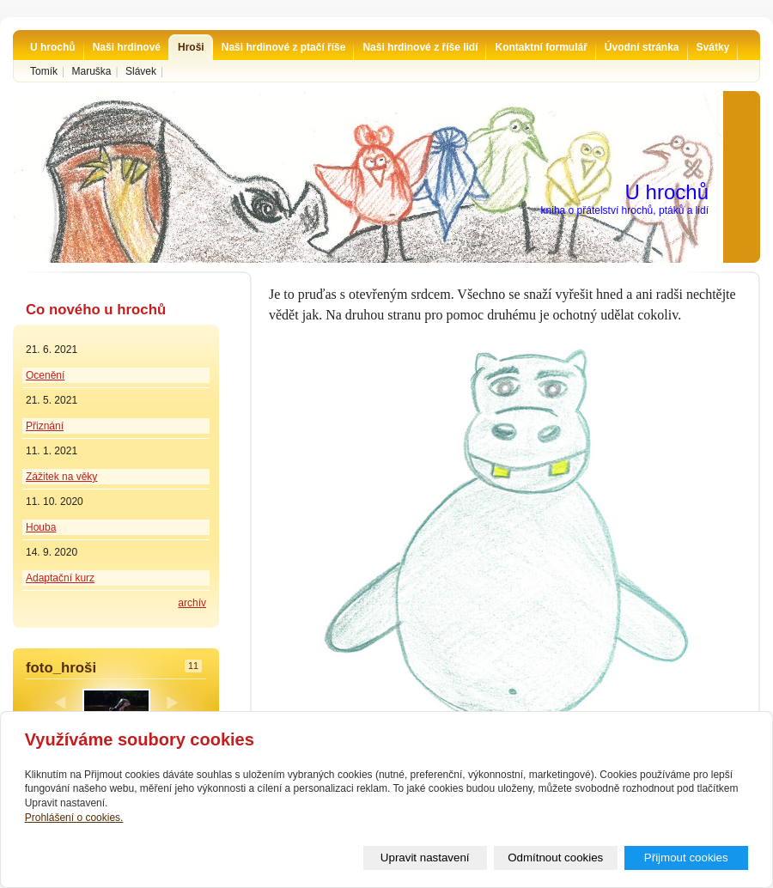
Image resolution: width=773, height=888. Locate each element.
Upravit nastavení (425, 857)
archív (192, 603)
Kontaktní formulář (541, 47)
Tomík (44, 71)
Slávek (140, 71)
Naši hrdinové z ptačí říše (284, 47)
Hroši (191, 47)
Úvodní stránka (642, 47)
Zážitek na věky (61, 477)
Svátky (713, 47)
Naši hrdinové (127, 47)
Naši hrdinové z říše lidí (420, 47)
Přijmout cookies (686, 857)
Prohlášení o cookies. (74, 818)
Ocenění (45, 375)
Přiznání (45, 426)
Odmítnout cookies (555, 857)
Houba (41, 527)
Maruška (91, 71)
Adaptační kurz (60, 578)
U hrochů (53, 47)
